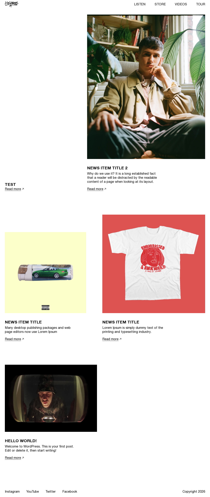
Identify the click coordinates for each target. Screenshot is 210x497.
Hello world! (21, 440)
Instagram (12, 491)
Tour (200, 4)
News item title (23, 322)
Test (10, 184)
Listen (140, 4)
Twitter (50, 491)
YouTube (32, 491)
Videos (181, 4)
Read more (13, 189)
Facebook (69, 491)
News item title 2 (107, 167)
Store (160, 4)
